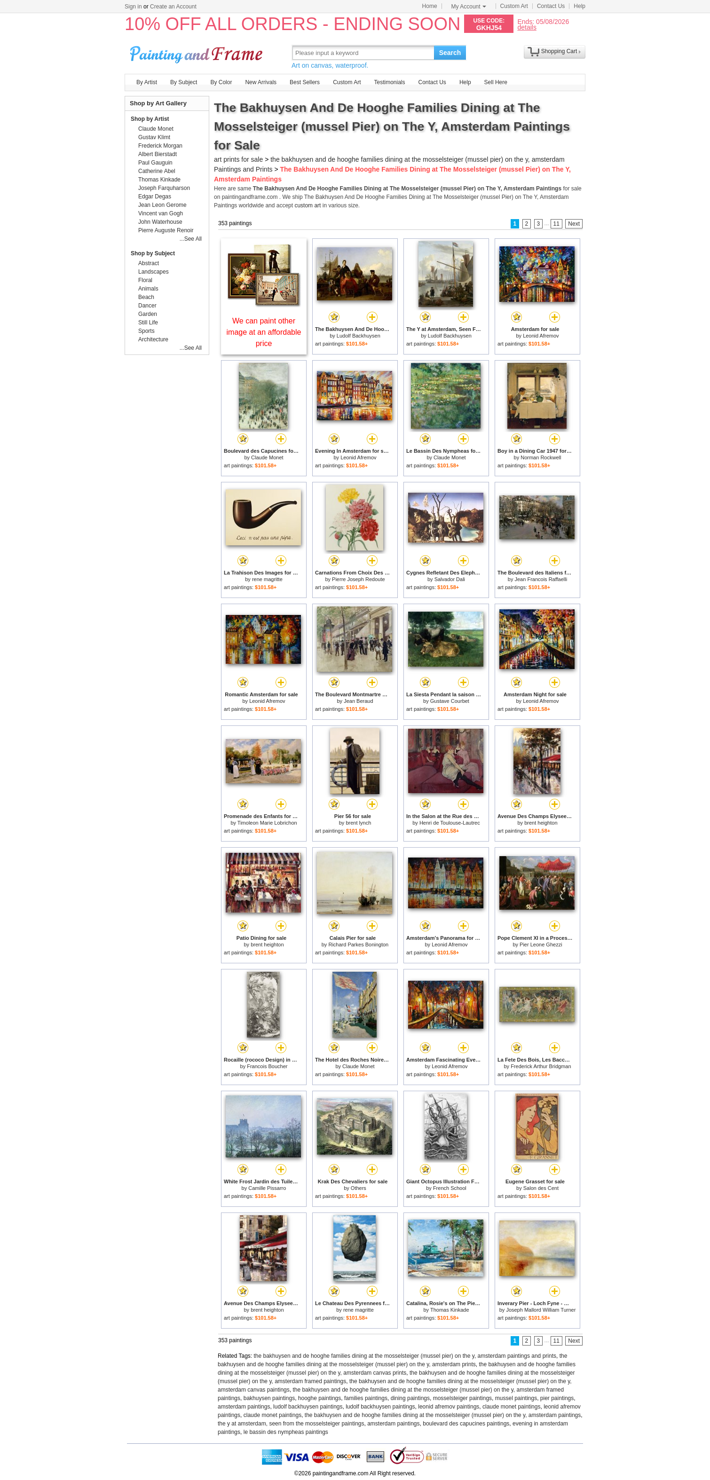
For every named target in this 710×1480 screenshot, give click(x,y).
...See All (191, 239)
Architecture (153, 339)
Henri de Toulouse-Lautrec (449, 823)
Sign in (133, 6)
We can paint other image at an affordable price (264, 332)
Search (450, 52)
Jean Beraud (358, 701)
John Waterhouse (160, 222)
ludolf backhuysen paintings (307, 1406)
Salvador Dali (449, 579)
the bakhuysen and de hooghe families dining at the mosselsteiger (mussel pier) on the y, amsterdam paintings (443, 1415)
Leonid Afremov (541, 336)
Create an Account (173, 6)
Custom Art (514, 6)
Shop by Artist (150, 119)
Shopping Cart (559, 51)
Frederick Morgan (160, 145)
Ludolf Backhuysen (358, 336)
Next (574, 223)
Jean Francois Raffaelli (541, 579)
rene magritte (267, 579)
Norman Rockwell (541, 457)
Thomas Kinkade (449, 1310)
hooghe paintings (319, 1398)
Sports (146, 331)
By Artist (146, 82)
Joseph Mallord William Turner (541, 1310)
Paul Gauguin (155, 162)
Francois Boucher (267, 1066)
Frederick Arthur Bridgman (541, 1066)
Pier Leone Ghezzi (541, 944)
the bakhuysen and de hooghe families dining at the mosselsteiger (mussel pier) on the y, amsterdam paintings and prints (405, 1356)
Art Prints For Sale (197, 52)
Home (429, 6)
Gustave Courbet (449, 701)
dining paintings (410, 1398)
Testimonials (389, 82)
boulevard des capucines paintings (466, 1423)
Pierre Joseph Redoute (358, 579)
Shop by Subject (153, 253)
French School (449, 1188)
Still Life (148, 322)
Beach (146, 297)
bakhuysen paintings (269, 1398)
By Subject (183, 82)
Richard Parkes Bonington (358, 944)
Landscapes (153, 271)
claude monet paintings (511, 1406)
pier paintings (557, 1398)
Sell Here (495, 82)
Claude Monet (267, 457)
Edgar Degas (154, 196)
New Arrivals (260, 82)
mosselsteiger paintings (462, 1398)
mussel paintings (516, 1398)
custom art (307, 205)
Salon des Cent (541, 1188)
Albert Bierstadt (157, 154)
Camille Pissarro (267, 1188)
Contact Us (551, 6)
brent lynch (358, 823)
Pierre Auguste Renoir (165, 230)
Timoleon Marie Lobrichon (267, 823)
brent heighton (540, 823)
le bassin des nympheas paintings (286, 1432)
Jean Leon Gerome (162, 205)
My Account (468, 6)
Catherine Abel (156, 171)
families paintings (365, 1398)
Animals (148, 288)
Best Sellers (305, 82)
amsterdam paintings (244, 1406)
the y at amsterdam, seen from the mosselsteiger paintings (291, 1423)
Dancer (147, 305)
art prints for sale (238, 159)
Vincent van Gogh (160, 213)
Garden (147, 314)
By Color (221, 82)
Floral (145, 280)
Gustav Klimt (154, 137)
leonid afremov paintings (448, 1406)
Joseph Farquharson (164, 188)
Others (358, 1188)
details (526, 27)
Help (579, 6)
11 (556, 223)
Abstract (148, 263)
